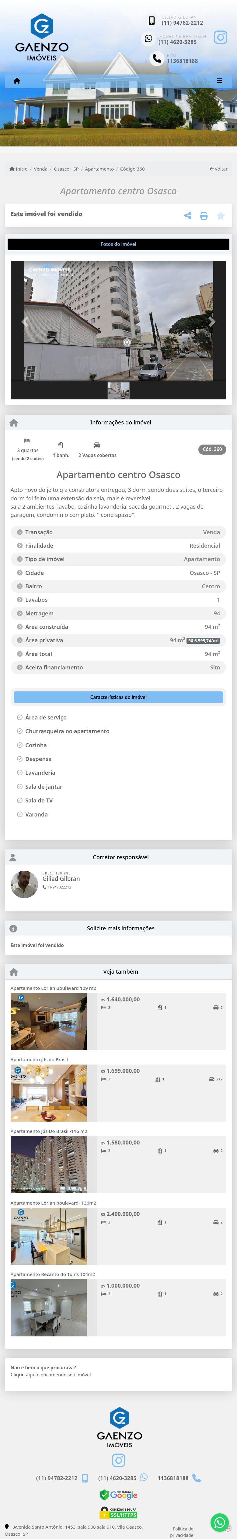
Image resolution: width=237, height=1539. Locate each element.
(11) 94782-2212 (182, 23)
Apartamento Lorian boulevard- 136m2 (53, 1203)
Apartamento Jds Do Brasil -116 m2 (49, 1131)
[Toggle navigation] (219, 81)
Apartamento (99, 169)
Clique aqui (23, 1374)
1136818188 (182, 61)
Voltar (219, 169)
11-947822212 (57, 887)
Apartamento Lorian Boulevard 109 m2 (53, 988)
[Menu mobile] (17, 80)
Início (18, 169)
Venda (40, 169)
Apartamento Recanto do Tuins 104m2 (53, 1274)
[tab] (30, 244)
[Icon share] (220, 37)
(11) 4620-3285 (178, 42)
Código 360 (132, 169)
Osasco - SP (66, 169)
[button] (27, 321)
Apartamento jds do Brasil (39, 1059)
